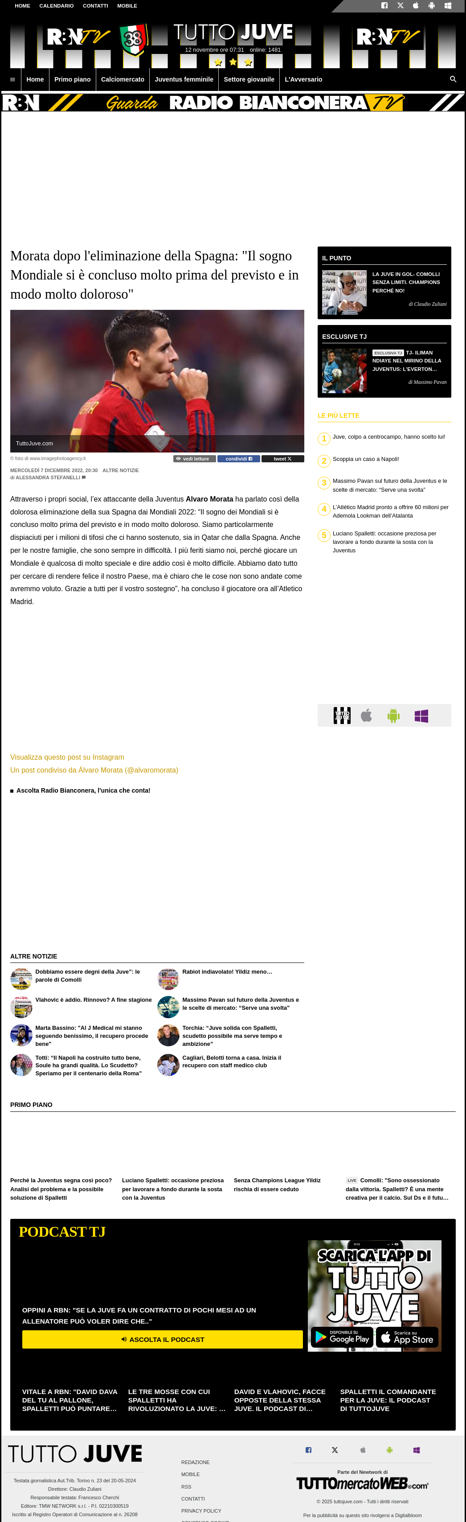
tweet (283, 458)
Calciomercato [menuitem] (122, 79)
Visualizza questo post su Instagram (67, 757)
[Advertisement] (77, 853)
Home (22, 5)
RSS (186, 1486)
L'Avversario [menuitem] (303, 79)
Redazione (195, 1462)
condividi (239, 458)
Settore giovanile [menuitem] (249, 79)
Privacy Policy (201, 1511)
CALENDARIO (57, 5)
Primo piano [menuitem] (72, 79)
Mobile (190, 1474)
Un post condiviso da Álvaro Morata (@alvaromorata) (94, 770)
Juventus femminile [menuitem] (184, 79)
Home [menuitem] (35, 79)
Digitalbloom (408, 1515)
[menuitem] (12, 79)
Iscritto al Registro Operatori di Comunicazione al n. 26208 (75, 1514)
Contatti (193, 1498)
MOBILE (127, 5)
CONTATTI (95, 5)
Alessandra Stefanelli (48, 477)
